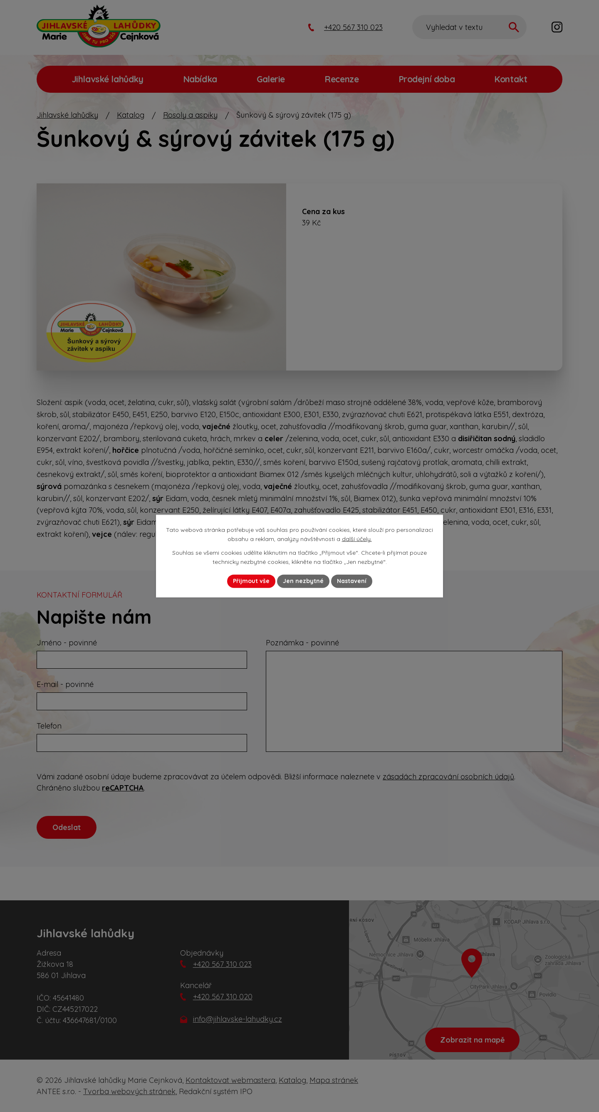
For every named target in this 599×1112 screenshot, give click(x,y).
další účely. (357, 539)
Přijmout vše (251, 581)
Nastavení (351, 581)
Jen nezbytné (303, 581)
